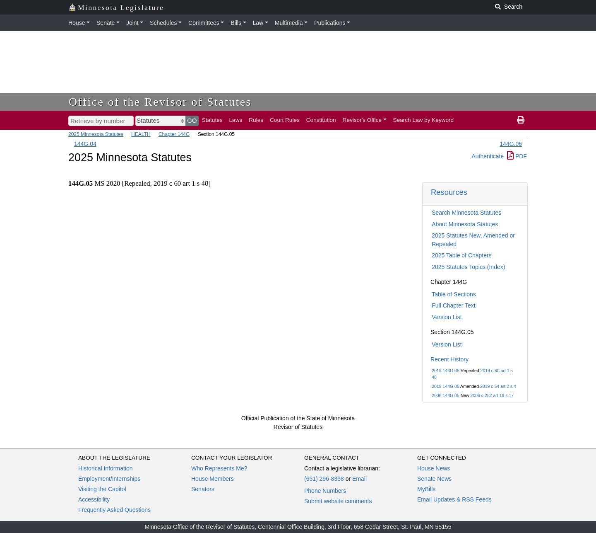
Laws (236, 120)
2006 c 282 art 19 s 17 (492, 395)
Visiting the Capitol (102, 489)
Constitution (321, 120)
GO (192, 120)
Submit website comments (338, 501)
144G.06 (511, 144)
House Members (212, 478)
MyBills (426, 489)
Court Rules (285, 120)
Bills (236, 22)
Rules (256, 120)
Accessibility (94, 499)
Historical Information (105, 468)
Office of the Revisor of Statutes (160, 101)
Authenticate (487, 156)
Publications (330, 22)
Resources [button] (449, 192)
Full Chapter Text (454, 305)
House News (433, 468)
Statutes (212, 120)
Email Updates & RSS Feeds (454, 499)
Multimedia (289, 22)
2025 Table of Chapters (462, 255)
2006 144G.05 (445, 395)
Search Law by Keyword (423, 120)
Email (359, 478)
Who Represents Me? (219, 468)
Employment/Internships (109, 478)
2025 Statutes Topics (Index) (468, 267)
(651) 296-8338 (324, 478)
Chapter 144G (174, 134)
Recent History (449, 359)
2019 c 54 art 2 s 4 (498, 386)
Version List (446, 317)
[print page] (521, 120)
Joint (132, 22)
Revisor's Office (362, 120)
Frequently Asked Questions (114, 509)
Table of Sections (454, 294)
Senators (202, 489)
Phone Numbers (325, 490)
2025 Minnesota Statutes (95, 134)
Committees (203, 22)
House (76, 22)
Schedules (163, 22)
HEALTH (140, 134)
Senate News (434, 478)
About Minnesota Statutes (465, 224)
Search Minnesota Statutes (466, 212)
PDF (517, 156)
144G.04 (85, 144)
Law (258, 22)
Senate (105, 22)
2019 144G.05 (445, 370)
